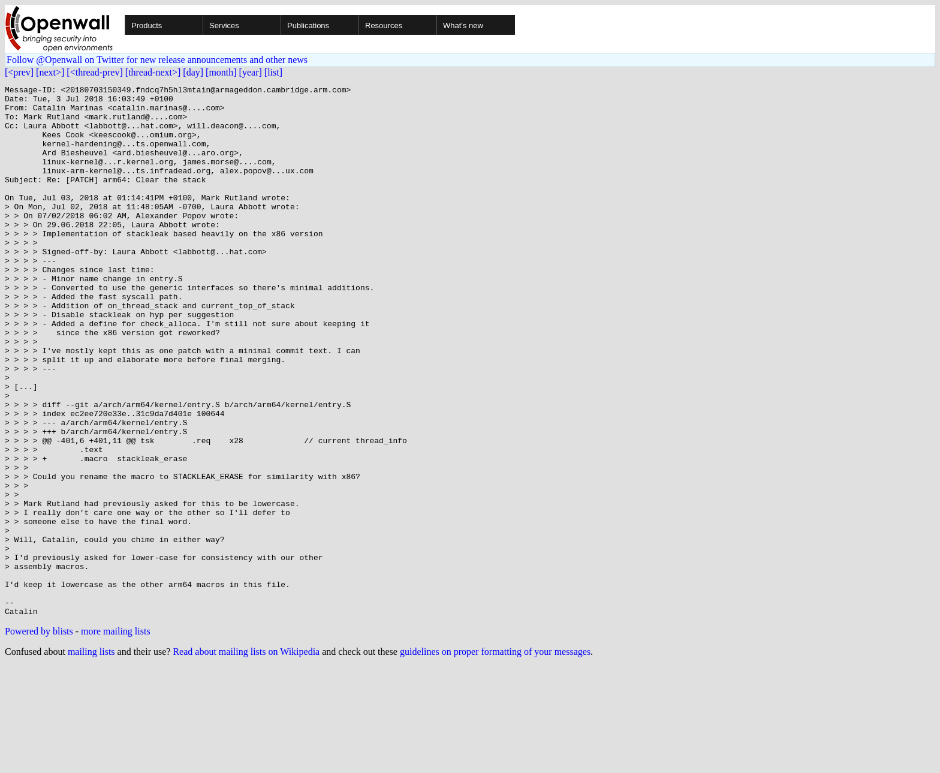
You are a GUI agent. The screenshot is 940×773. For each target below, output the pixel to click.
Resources (383, 25)
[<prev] (19, 72)
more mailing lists (115, 737)
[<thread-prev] (94, 72)
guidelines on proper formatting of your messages (495, 758)
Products (146, 25)
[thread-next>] (153, 72)
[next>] (50, 72)
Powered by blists (39, 737)
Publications (308, 25)
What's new (463, 25)
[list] (273, 72)
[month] (221, 72)
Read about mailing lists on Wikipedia (246, 758)
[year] (250, 72)
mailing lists (91, 758)
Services (224, 25)
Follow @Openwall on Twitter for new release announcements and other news (157, 60)
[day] (193, 72)
